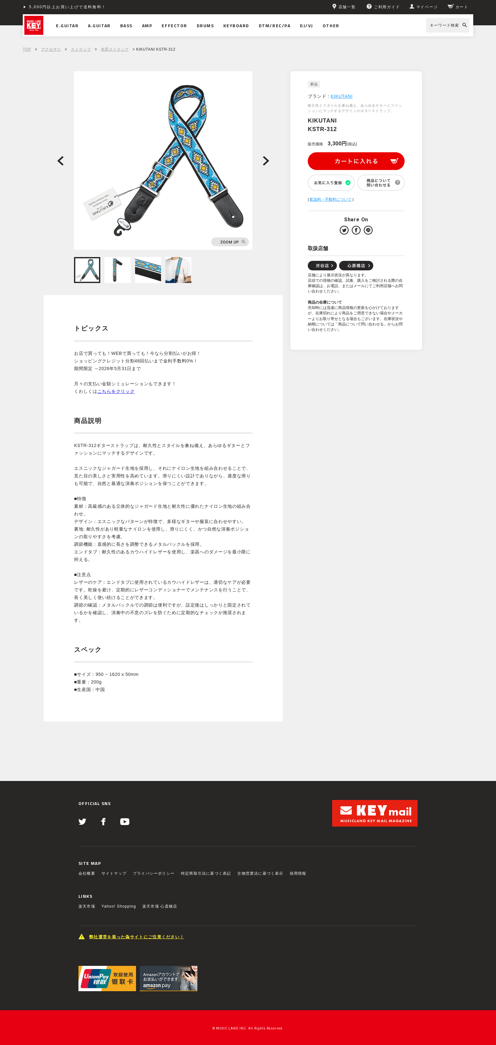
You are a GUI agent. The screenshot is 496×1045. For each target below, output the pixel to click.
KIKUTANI (342, 96)
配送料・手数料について (330, 199)
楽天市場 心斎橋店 (159, 906)
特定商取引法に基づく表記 (206, 873)
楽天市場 (86, 906)
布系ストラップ (115, 49)
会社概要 (86, 873)
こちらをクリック (116, 391)
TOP (27, 49)
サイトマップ (114, 873)
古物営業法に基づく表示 (260, 873)
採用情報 (298, 873)
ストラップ (81, 49)
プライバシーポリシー (154, 873)
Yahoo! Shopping (119, 906)
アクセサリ (51, 49)
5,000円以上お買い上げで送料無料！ (67, 7)
